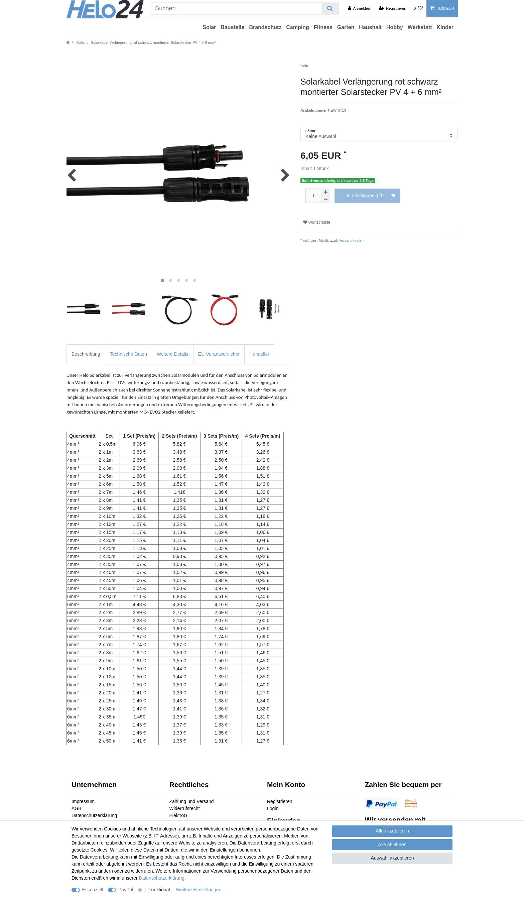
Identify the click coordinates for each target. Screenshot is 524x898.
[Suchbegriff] (235, 8)
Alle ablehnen (392, 844)
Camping (297, 27)
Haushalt (370, 27)
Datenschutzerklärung (94, 815)
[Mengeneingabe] (313, 196)
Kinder (444, 27)
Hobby (394, 27)
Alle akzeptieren (392, 830)
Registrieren (279, 801)
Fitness (323, 27)
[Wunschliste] (418, 8)
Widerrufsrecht (184, 808)
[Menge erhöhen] (325, 192)
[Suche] (330, 8)
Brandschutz (265, 27)
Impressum (83, 801)
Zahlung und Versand (191, 801)
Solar (209, 27)
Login (272, 808)
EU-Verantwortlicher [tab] (219, 354)
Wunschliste (316, 222)
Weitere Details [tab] (172, 354)
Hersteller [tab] (259, 354)
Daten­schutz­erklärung (161, 878)
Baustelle (232, 27)
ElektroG (178, 815)
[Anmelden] (359, 8)
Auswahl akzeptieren (392, 858)
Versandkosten (351, 240)
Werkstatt (420, 27)
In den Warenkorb (371, 196)
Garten (346, 27)
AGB (77, 808)
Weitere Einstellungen (198, 889)
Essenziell (92, 889)
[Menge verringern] (325, 199)
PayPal (125, 889)
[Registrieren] (392, 8)
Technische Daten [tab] (128, 354)
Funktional (159, 889)
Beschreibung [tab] (86, 354)
